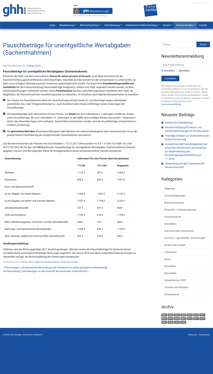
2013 (183, 318)
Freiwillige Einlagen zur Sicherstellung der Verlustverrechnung (187, 137)
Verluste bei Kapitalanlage (179, 122)
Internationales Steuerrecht (179, 230)
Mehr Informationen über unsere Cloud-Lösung (90, 16)
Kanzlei (166, 25)
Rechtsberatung (112, 25)
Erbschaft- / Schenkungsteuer (180, 209)
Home (52, 25)
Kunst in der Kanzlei (174, 245)
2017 (202, 315)
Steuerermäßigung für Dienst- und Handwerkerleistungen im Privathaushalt (187, 129)
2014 (177, 318)
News (167, 259)
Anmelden (170, 78)
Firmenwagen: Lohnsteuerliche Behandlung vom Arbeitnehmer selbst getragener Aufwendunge (55, 267)
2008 (170, 322)
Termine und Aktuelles (69, 262)
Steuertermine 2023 (175, 280)
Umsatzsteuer (172, 294)
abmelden (184, 70)
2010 (202, 318)
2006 (183, 322)
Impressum (196, 3)
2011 (196, 318)
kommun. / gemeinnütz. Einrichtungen (185, 237)
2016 (164, 318)
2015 (170, 318)
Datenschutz (206, 3)
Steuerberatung (66, 25)
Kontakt (203, 25)
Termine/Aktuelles (184, 25)
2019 (189, 315)
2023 (164, 315)
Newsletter (170, 266)
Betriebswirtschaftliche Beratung (141, 25)
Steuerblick (170, 273)
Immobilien (170, 223)
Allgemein (39, 262)
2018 (196, 315)
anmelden (169, 70)
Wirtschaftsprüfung (89, 25)
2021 (177, 315)
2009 (164, 322)
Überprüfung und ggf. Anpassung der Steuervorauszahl (185, 165)
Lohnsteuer (170, 252)
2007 (177, 322)
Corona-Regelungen (175, 195)
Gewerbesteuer (172, 216)
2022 (170, 315)
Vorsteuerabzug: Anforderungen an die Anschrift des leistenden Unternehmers (46, 271)
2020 (183, 315)
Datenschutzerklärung (171, 104)
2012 (189, 318)
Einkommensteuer (51, 262)
